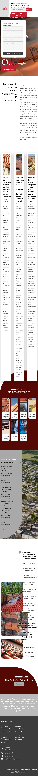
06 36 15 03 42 (29, 656)
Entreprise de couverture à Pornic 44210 (6, 485)
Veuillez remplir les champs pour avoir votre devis (12, 24)
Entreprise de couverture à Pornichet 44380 (6, 473)
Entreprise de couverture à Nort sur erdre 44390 (6, 499)
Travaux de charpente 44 (6, 728)
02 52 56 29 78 (29, 652)
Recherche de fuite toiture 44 (19, 728)
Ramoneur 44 (18, 732)
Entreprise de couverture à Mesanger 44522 (6, 494)
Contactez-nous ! (8, 69)
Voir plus (19, 684)
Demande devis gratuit (18, 14)
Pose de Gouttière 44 (7, 733)
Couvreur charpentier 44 (7, 738)
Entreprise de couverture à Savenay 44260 (6, 510)
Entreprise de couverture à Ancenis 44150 (6, 489)
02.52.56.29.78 (17, 5)
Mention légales (25, 769)
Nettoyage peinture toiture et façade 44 (19, 737)
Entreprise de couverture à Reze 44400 (6, 515)
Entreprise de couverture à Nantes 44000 (6, 527)
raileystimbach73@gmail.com (20, 3)
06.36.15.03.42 (25, 5)
